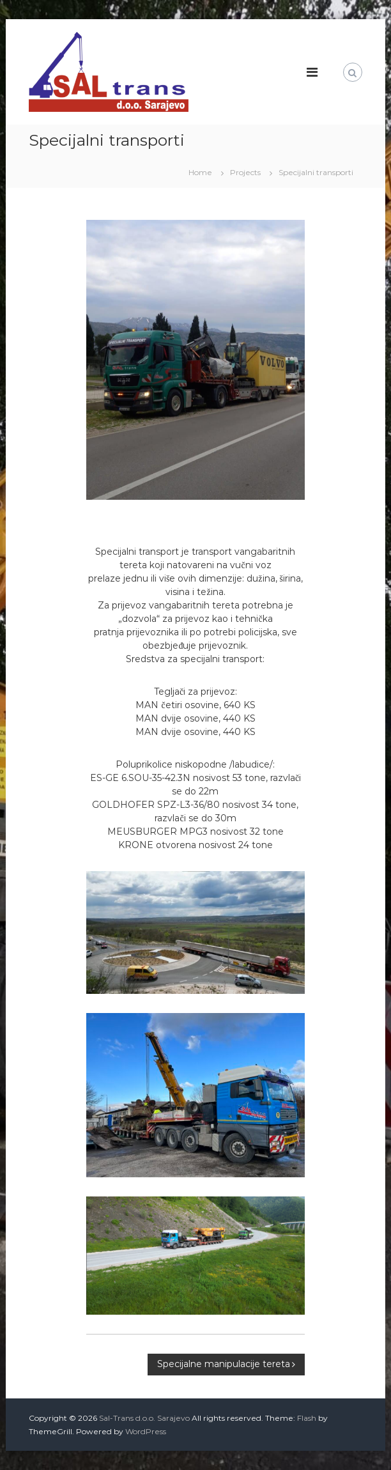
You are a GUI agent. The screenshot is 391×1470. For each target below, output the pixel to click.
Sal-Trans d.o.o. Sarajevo (144, 1418)
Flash (306, 1418)
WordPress (145, 1431)
